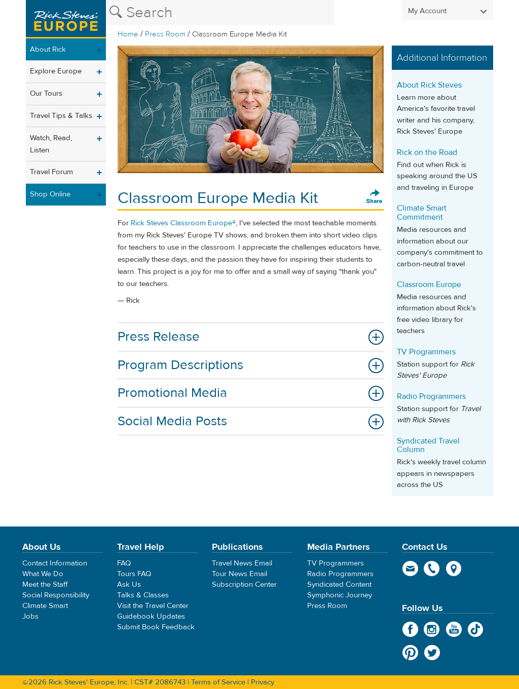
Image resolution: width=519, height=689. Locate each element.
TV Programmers (426, 352)
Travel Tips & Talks (61, 115)
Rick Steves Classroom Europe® (183, 223)
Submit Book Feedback (156, 627)
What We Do (42, 574)
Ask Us (129, 584)
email (410, 568)
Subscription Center (244, 584)
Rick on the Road (427, 152)
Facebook (410, 629)
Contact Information (54, 563)
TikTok (475, 629)
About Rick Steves (429, 85)
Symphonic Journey (339, 595)
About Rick (48, 49)
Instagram (432, 629)
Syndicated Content (339, 584)
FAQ (124, 563)
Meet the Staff (45, 584)
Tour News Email (239, 574)
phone (432, 568)
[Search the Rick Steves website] (220, 12)
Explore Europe (56, 71)
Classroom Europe (429, 284)
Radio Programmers (431, 396)
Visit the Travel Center (153, 606)
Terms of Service (218, 682)
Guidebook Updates (151, 616)
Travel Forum (51, 172)
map (454, 568)
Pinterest (410, 652)
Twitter (432, 652)
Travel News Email (242, 563)
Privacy (262, 682)
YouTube (454, 629)
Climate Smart (45, 606)
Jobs (30, 616)
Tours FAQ (134, 574)
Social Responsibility (55, 595)
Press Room (165, 34)
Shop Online (50, 194)
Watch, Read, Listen (51, 144)
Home (128, 34)
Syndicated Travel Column (428, 445)
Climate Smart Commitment (422, 212)
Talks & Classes (143, 595)
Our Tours (46, 93)
